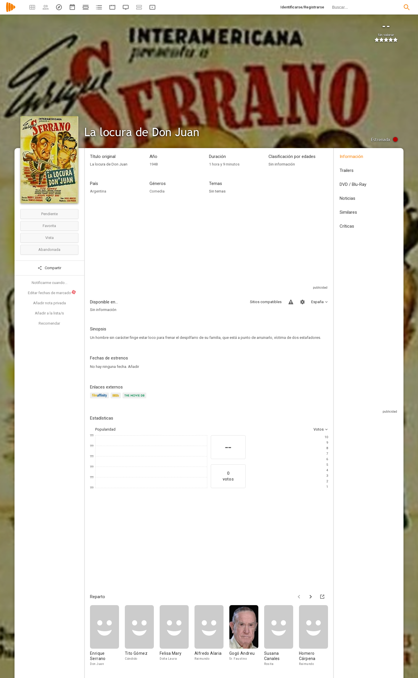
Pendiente (49, 214)
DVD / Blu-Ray (353, 184)
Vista (49, 237)
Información (351, 156)
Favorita (49, 226)
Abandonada (49, 249)
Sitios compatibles (266, 302)
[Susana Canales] (281, 635)
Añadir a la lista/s (49, 313)
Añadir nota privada (49, 303)
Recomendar (49, 323)
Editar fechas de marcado (52, 292)
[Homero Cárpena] (316, 635)
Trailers (347, 170)
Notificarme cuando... (49, 282)
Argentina (98, 191)
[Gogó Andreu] (246, 635)
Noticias (347, 198)
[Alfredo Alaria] (211, 635)
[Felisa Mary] (177, 635)
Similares (348, 212)
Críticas (347, 226)
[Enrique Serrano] (107, 635)
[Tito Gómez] (142, 635)
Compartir (49, 268)
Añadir (133, 366)
